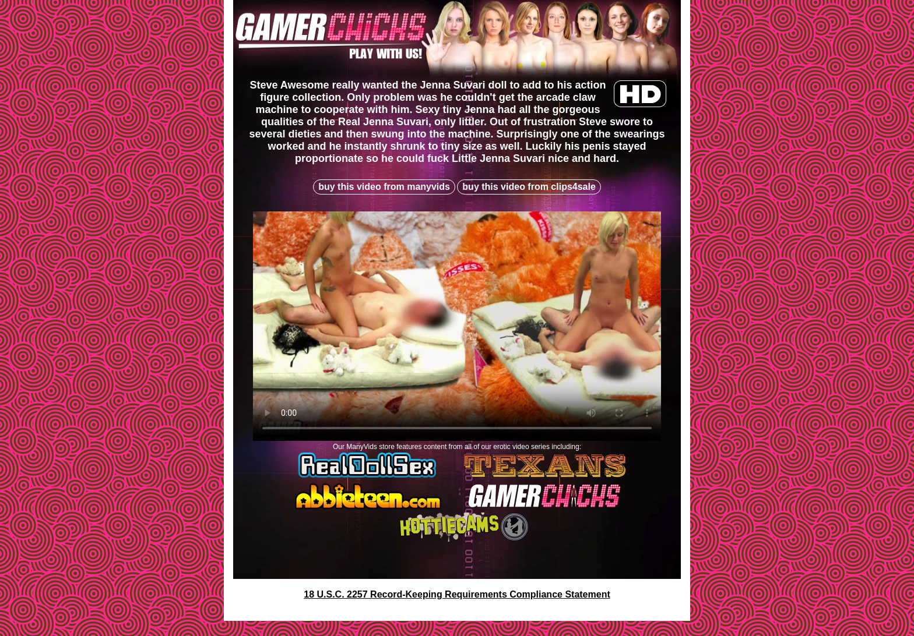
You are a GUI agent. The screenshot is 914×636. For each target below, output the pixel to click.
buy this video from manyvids (384, 187)
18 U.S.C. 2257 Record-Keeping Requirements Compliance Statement (457, 594)
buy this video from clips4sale (529, 187)
